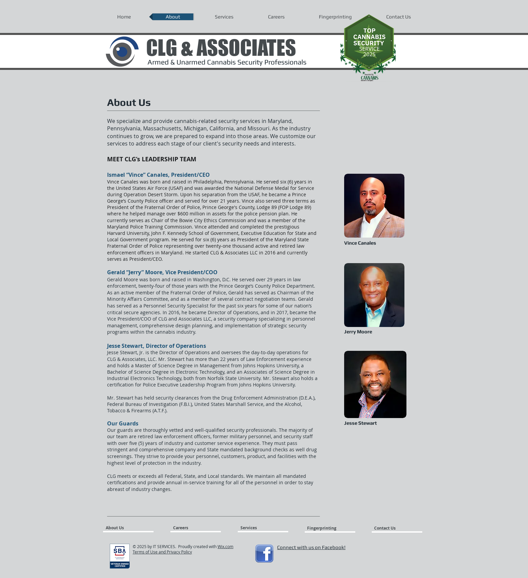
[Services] (259, 528)
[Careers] (189, 528)
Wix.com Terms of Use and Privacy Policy (183, 549)
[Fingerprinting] (323, 528)
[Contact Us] (390, 528)
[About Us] (131, 528)
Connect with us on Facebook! (311, 547)
